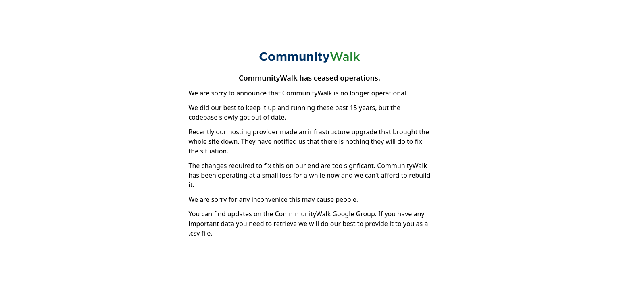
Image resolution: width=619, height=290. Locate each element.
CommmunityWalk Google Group (325, 213)
